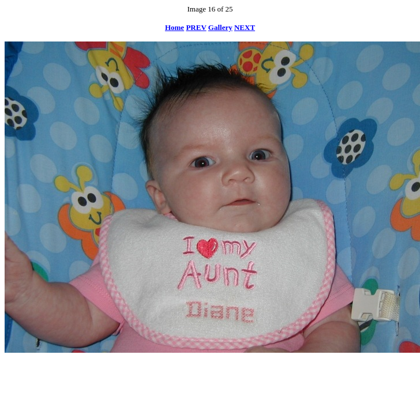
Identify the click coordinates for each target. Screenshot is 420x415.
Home (174, 27)
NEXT (244, 27)
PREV (196, 27)
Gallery (220, 27)
